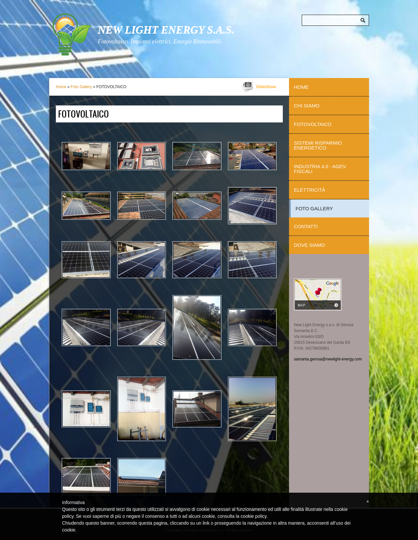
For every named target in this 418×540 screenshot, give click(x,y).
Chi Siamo (306, 105)
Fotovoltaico (312, 124)
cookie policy (253, 516)
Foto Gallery (81, 87)
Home (61, 87)
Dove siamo (309, 245)
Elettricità (309, 190)
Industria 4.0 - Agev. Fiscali (320, 169)
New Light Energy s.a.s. (166, 30)
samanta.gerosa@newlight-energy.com (328, 359)
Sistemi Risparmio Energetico (318, 145)
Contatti (306, 226)
